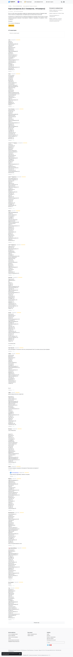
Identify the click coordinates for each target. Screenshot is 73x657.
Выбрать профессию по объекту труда (56, 13)
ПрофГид (9, 6)
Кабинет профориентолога (32, 634)
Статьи (9, 638)
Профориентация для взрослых (13, 641)
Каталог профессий (11, 635)
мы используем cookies (5, 654)
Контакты (48, 635)
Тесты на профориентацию (17, 6)
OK (19, 653)
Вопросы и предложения (51, 637)
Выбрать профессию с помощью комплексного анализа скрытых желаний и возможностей (55, 20)
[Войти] (64, 2)
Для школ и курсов (50, 638)
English (48, 634)
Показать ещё (36, 622)
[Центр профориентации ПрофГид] (11, 2)
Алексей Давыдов (15, 472)
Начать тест (11, 25)
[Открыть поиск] (61, 2)
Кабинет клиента (30, 635)
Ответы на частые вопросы (13, 637)
